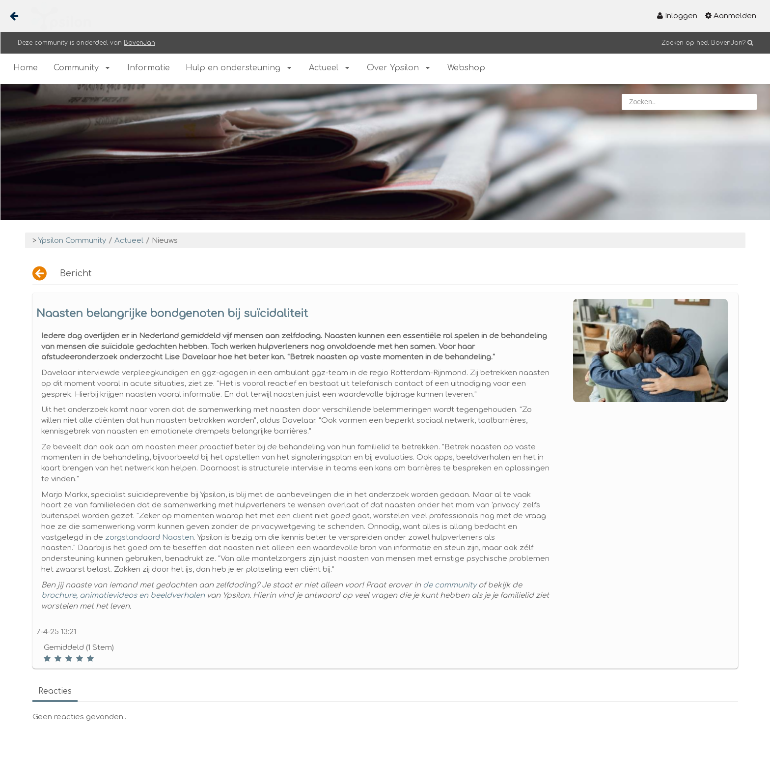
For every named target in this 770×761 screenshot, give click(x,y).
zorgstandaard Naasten (149, 537)
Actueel (128, 240)
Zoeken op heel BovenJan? (703, 42)
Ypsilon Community (72, 240)
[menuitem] (677, 16)
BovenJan (139, 42)
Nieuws (165, 240)
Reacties (55, 691)
